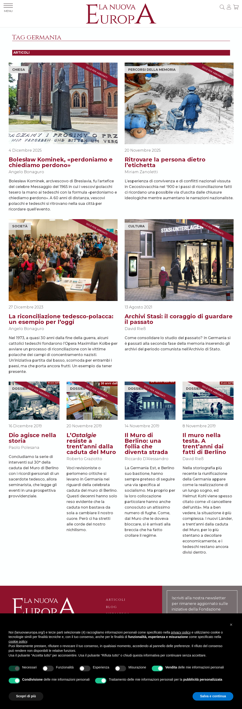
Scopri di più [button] (26, 696)
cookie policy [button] (18, 641)
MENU (8, 8)
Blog (111, 607)
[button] (231, 624)
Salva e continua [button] (213, 696)
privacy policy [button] (181, 632)
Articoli (116, 600)
